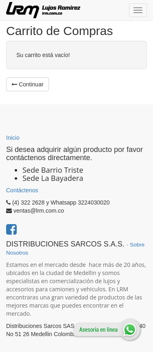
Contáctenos (22, 190)
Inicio (13, 137)
